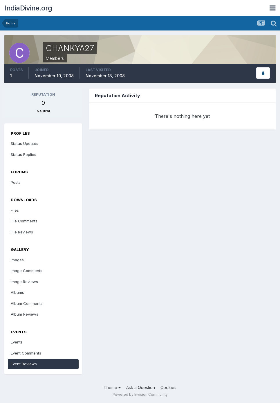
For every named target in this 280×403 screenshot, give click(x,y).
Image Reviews (24, 281)
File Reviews (22, 232)
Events (17, 342)
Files (15, 210)
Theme (112, 387)
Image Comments (26, 270)
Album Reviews (24, 314)
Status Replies (23, 154)
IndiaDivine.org (28, 8)
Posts (16, 182)
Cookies (168, 387)
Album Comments (27, 303)
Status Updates (24, 143)
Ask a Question (140, 387)
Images (17, 260)
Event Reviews (24, 363)
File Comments (24, 221)
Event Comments (26, 353)
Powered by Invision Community (140, 394)
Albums (17, 292)
